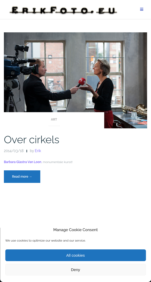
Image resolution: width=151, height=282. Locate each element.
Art (54, 119)
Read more (25, 178)
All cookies (75, 255)
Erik (38, 151)
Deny (75, 269)
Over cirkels (31, 139)
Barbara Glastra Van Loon (22, 162)
